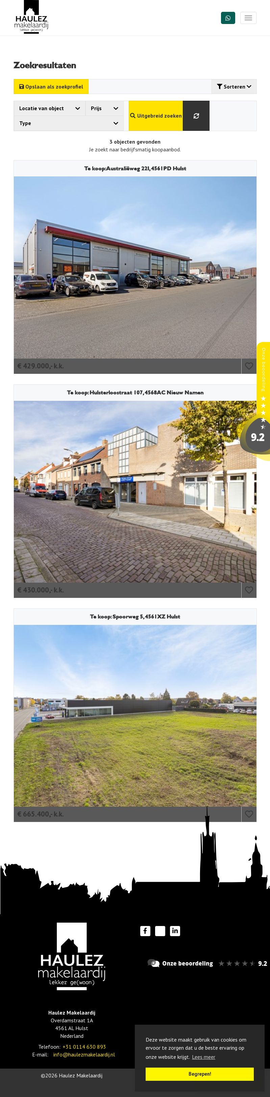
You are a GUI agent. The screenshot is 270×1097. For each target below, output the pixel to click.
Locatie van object (49, 108)
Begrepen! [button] (200, 1074)
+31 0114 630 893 (84, 1046)
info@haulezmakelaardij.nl (84, 1054)
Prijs (104, 108)
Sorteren (234, 86)
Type (69, 123)
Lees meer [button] (203, 1056)
